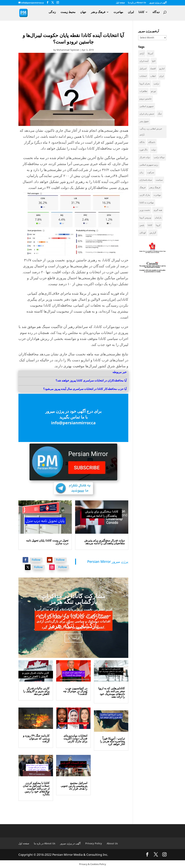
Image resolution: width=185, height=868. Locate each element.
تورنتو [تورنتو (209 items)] (153, 91)
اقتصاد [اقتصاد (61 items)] (153, 68)
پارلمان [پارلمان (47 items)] (158, 217)
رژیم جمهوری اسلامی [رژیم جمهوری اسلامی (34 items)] (149, 164)
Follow (36, 560)
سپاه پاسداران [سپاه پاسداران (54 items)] (146, 179)
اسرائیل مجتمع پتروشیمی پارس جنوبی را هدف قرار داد (74, 785)
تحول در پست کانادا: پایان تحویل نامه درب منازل (47, 541)
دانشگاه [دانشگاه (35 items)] (151, 142)
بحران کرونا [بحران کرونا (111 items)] (145, 83)
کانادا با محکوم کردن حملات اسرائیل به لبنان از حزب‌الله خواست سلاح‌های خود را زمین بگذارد (36, 788)
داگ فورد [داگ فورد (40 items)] (143, 149)
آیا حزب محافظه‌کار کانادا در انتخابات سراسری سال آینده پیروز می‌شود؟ (85, 389)
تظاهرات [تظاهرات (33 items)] (143, 91)
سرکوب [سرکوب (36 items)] (150, 172)
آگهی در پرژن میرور (158, 3)
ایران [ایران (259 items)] (161, 76)
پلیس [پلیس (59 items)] (142, 225)
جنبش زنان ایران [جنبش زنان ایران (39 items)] (147, 113)
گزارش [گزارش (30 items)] (153, 232)
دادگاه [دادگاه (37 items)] (142, 142)
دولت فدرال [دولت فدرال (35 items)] (145, 157)
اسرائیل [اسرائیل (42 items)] (143, 68)
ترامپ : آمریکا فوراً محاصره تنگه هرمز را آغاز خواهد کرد (112, 741)
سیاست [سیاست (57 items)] (159, 179)
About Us (112, 843)
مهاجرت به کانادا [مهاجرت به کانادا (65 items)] (147, 202)
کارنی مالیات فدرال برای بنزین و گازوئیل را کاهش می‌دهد (36, 691)
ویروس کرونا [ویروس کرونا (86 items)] (145, 217)
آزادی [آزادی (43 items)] (142, 53)
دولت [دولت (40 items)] (153, 149)
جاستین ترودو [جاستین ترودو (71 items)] (145, 98)
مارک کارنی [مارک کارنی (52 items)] (145, 194)
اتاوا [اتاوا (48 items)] (153, 60)
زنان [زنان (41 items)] (141, 172)
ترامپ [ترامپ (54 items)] (156, 83)
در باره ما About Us (137, 3)
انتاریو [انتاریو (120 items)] (161, 68)
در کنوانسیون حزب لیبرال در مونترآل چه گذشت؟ (75, 691)
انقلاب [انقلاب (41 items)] (153, 76)
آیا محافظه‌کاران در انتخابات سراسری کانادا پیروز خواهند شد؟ (91, 380)
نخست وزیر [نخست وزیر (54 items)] (145, 210)
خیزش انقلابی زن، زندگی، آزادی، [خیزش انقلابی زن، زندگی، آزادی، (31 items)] (151, 131)
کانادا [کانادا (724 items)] (150, 225)
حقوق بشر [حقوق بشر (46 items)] (144, 121)
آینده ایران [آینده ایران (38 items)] (144, 60)
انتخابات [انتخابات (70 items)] (143, 76)
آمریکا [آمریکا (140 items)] (150, 53)
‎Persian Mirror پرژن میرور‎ (107, 561)
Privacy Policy (93, 843)
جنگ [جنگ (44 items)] (160, 113)
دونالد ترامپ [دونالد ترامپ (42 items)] (159, 157)
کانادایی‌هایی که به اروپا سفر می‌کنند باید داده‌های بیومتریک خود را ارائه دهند (111, 692)
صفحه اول (120, 3)
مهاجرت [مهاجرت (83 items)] (157, 194)
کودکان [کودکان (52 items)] (143, 232)
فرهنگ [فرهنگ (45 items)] (143, 187)
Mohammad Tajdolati (68, 49)
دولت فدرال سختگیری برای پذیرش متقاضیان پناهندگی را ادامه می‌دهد (104, 541)
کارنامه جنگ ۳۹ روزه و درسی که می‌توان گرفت (36, 738)
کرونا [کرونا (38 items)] (158, 225)
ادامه (76, 638)
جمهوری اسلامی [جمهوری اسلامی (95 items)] (147, 106)
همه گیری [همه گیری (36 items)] (158, 210)
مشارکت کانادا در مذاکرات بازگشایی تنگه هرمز (73, 599)
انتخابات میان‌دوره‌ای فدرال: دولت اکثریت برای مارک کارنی (75, 738)
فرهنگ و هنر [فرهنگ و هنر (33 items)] (154, 187)
